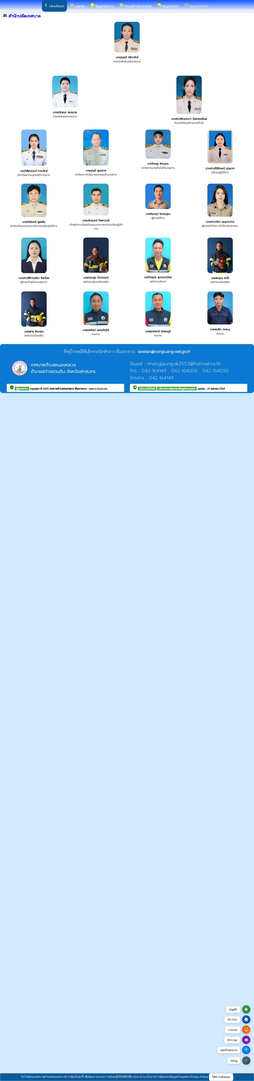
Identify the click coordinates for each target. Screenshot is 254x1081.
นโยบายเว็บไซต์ (147, 388)
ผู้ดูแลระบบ (22, 388)
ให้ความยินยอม (221, 1076)
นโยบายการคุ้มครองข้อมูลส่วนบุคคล (177, 388)
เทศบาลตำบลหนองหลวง (62, 388)
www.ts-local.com (98, 388)
